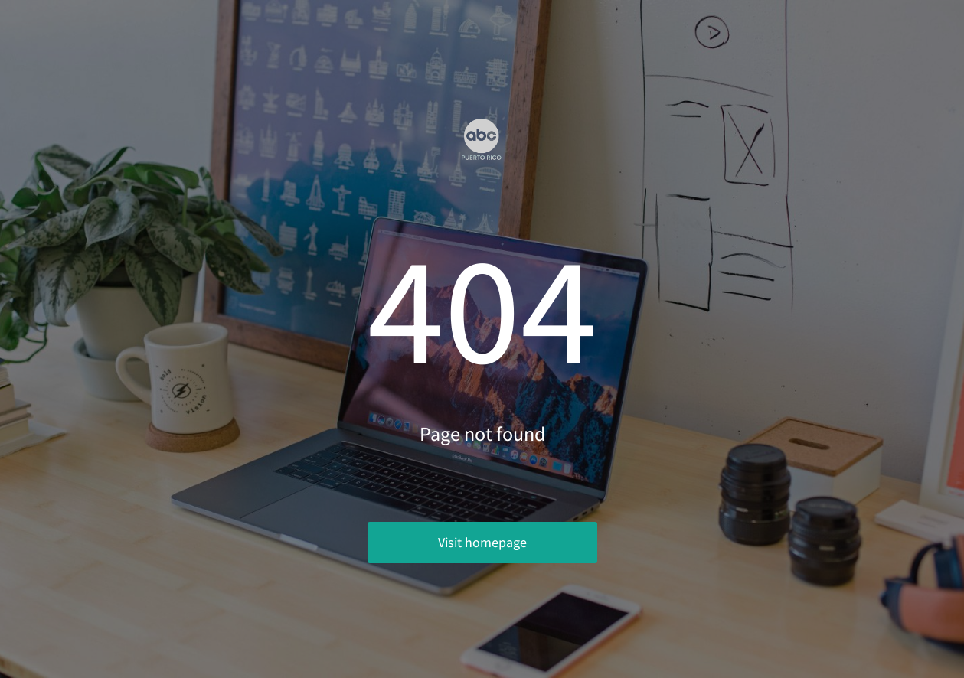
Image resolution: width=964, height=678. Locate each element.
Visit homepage (482, 542)
